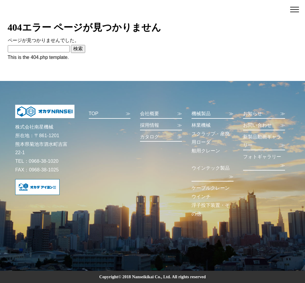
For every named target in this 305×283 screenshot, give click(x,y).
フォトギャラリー (264, 162)
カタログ (161, 137)
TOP (110, 114)
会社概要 (161, 114)
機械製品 (213, 114)
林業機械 (201, 125)
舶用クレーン (206, 150)
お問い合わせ (264, 125)
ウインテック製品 (213, 173)
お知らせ (264, 114)
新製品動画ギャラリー (264, 142)
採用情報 (161, 125)
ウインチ (201, 196)
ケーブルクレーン (211, 187)
